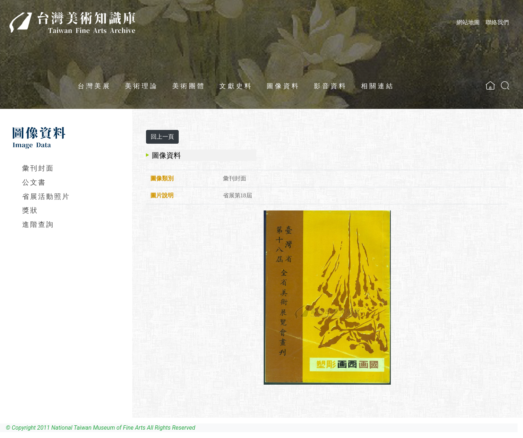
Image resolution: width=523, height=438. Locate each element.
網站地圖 (468, 22)
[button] (505, 85)
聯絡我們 (497, 22)
